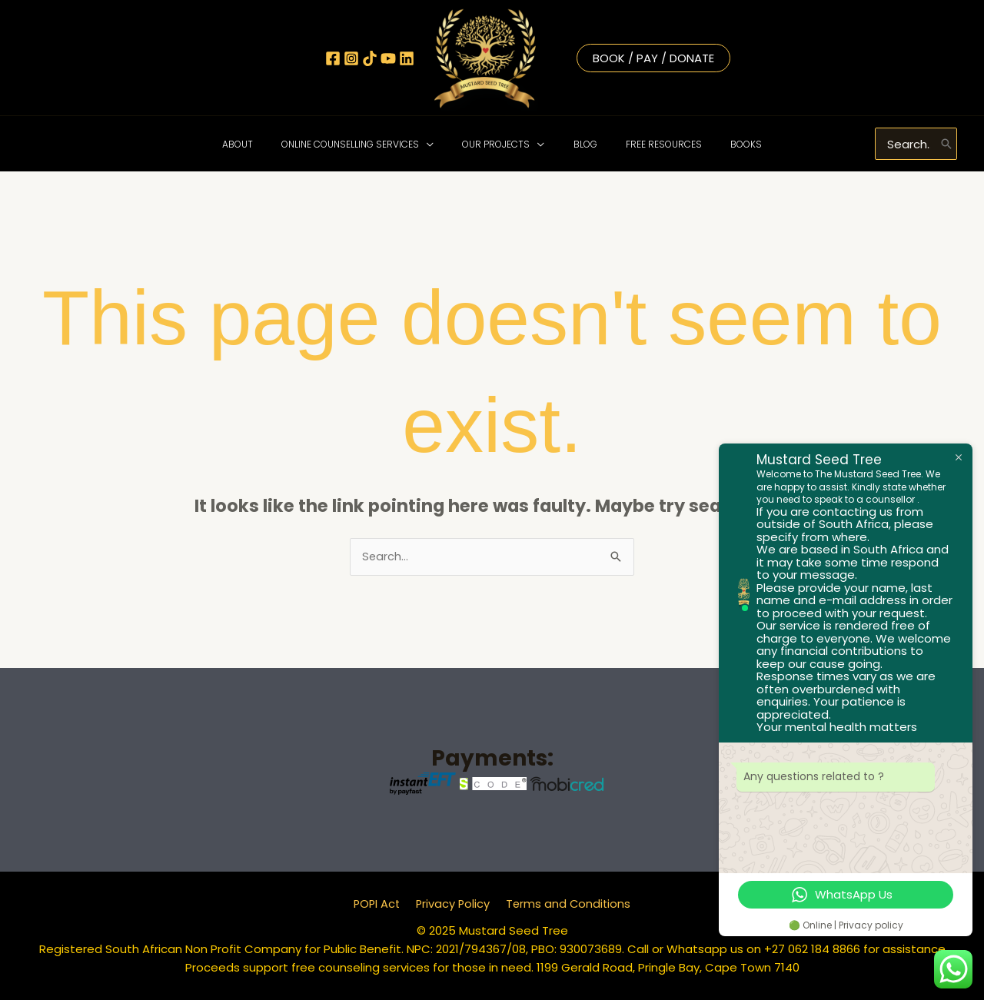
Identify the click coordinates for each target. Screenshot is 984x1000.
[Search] (946, 143)
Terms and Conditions (565, 904)
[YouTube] (388, 58)
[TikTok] (369, 58)
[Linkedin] (406, 58)
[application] (441, 144)
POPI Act (379, 904)
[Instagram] (351, 58)
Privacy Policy (452, 904)
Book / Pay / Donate (653, 58)
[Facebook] (332, 58)
